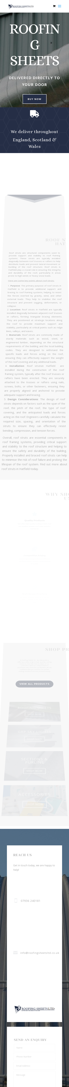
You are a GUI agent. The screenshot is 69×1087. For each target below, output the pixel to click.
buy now (33, 99)
